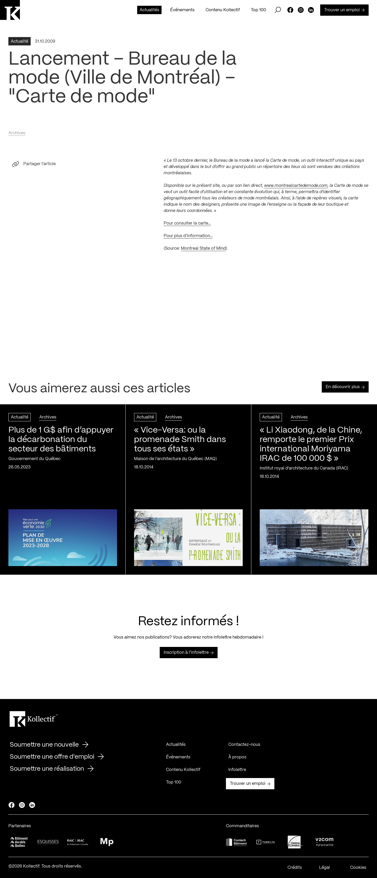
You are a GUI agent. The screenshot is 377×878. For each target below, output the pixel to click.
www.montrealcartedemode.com (296, 187)
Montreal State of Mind (203, 250)
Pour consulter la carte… (187, 225)
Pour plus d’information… (188, 237)
